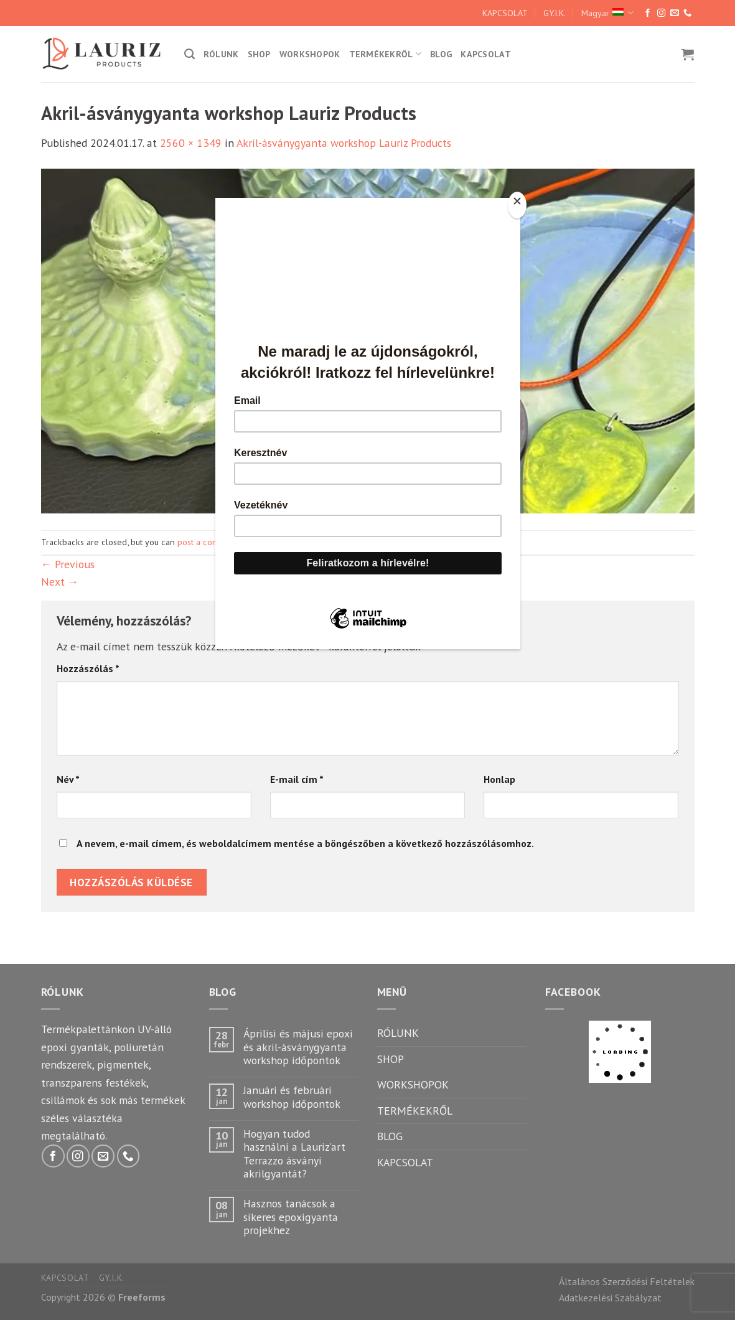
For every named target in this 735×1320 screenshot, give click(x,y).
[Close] (517, 205)
